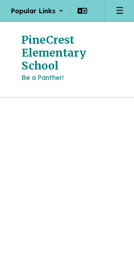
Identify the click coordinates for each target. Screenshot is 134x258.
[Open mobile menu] (119, 11)
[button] (37, 11)
